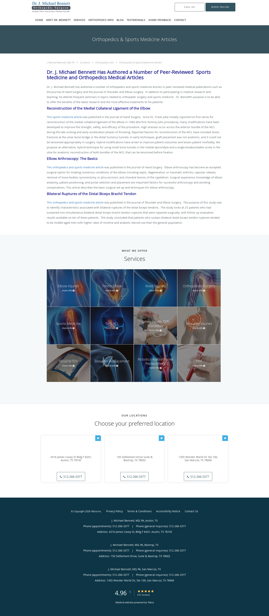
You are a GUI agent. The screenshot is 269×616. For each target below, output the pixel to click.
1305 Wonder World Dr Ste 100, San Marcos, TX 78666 (198, 459)
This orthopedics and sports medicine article (75, 167)
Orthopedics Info (104, 62)
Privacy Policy (114, 511)
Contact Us (191, 511)
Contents (85, 62)
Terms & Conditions (139, 511)
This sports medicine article (64, 117)
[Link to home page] (45, 7)
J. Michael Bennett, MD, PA (61, 62)
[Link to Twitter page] (98, 438)
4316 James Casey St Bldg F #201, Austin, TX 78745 (71, 459)
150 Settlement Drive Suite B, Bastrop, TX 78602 (135, 459)
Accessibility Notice (168, 511)
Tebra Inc (96, 511)
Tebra (151, 602)
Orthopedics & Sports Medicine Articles (140, 62)
